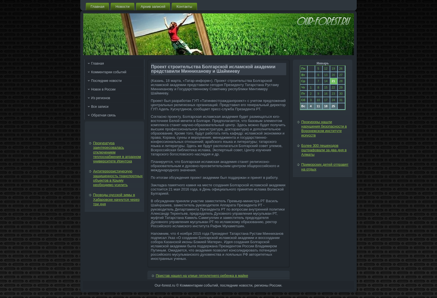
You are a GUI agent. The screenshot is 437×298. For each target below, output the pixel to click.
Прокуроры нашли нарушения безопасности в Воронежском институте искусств (324, 129)
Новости (122, 6)
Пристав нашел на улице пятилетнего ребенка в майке (202, 275)
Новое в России (103, 89)
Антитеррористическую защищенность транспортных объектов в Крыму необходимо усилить (118, 178)
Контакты (184, 6)
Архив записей (153, 6)
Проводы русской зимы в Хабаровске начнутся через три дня (116, 199)
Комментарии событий (108, 72)
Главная (97, 6)
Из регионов (100, 98)
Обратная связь (103, 115)
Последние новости (106, 81)
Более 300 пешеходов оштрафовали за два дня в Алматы (324, 150)
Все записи (99, 107)
